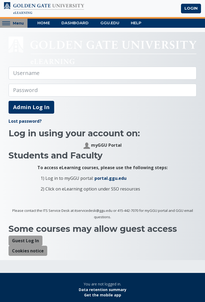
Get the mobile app (102, 294)
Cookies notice (28, 251)
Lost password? (25, 121)
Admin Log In (31, 107)
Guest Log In (25, 241)
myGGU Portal (103, 145)
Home (43, 23)
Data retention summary (103, 289)
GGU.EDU (109, 23)
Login (191, 8)
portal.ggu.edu (110, 178)
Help (136, 23)
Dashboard (75, 23)
